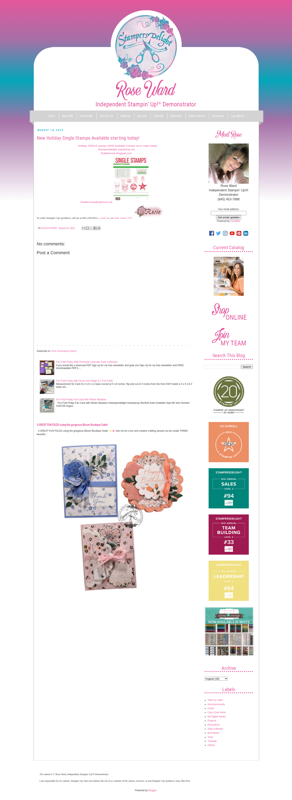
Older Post (189, 345)
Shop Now (218, 116)
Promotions (214, 724)
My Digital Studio (217, 716)
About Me (67, 116)
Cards (211, 708)
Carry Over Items (217, 712)
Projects (212, 720)
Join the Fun (106, 116)
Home (51, 116)
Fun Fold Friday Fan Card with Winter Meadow (81, 399)
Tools (210, 737)
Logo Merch (237, 116)
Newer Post (44, 345)
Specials (142, 116)
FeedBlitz (235, 221)
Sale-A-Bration (215, 728)
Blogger (152, 790)
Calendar (159, 116)
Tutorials (212, 741)
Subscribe (176, 116)
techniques (213, 732)
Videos (211, 745)
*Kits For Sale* (215, 700)
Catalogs (125, 116)
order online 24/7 (123, 217)
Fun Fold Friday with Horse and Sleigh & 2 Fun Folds (84, 380)
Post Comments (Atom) (64, 351)
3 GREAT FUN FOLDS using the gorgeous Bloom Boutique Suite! (72, 424)
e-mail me (104, 217)
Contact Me (86, 116)
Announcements (216, 704)
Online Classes (197, 116)
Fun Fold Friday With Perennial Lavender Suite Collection (86, 362)
